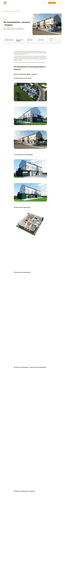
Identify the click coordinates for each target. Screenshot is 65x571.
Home (4, 11)
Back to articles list (7, 9)
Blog (7, 11)
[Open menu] (60, 3)
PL (42, 2)
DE (45, 2)
